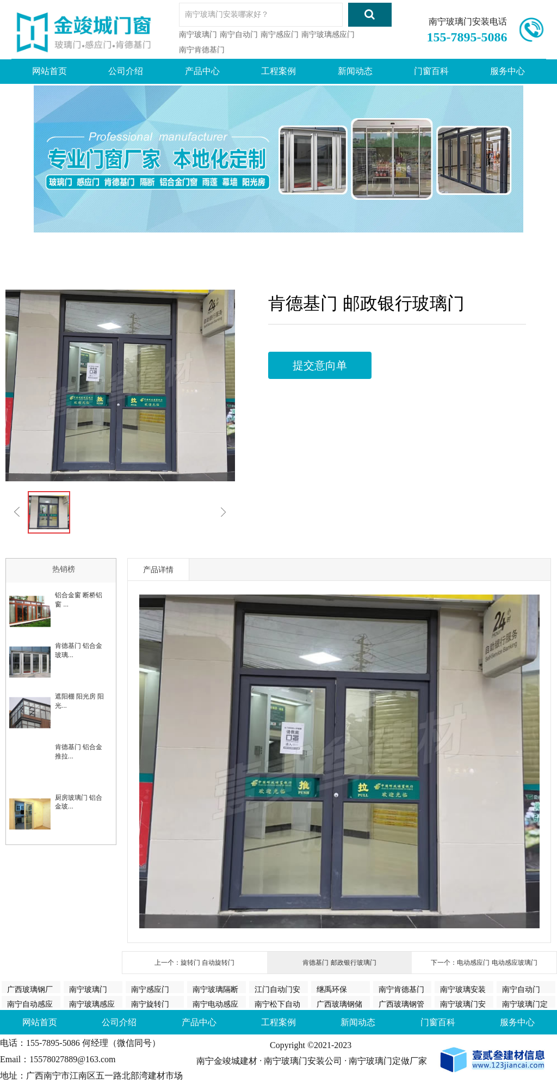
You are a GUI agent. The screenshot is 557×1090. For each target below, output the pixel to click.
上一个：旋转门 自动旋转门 (194, 962)
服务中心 (507, 71)
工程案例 (278, 71)
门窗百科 (431, 71)
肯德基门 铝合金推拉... (78, 751)
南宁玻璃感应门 (328, 34)
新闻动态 (355, 71)
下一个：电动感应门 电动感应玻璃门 (484, 962)
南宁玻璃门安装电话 (468, 21)
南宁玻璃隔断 (215, 988)
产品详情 (158, 569)
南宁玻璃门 (198, 34)
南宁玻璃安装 (463, 988)
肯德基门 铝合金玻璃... (78, 650)
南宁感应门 (280, 34)
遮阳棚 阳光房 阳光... (79, 701)
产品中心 (202, 71)
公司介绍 (125, 71)
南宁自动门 (239, 34)
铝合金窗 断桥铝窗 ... (78, 599)
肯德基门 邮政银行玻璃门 (339, 962)
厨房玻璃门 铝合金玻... (78, 802)
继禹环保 (332, 988)
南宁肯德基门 (202, 49)
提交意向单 (320, 365)
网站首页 (49, 71)
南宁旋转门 (150, 1003)
